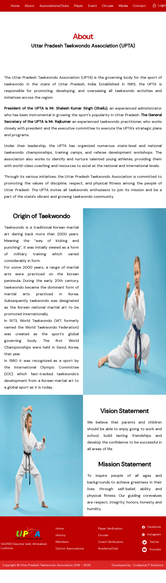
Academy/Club (108, 548)
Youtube (151, 549)
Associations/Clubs (54, 6)
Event (92, 6)
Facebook (151, 527)
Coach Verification (110, 542)
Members (62, 542)
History (60, 535)
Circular (108, 6)
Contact (139, 6)
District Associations (70, 548)
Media (123, 6)
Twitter (150, 542)
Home (15, 6)
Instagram (151, 534)
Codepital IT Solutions (148, 565)
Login (159, 5)
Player (78, 6)
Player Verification (110, 528)
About (29, 6)
